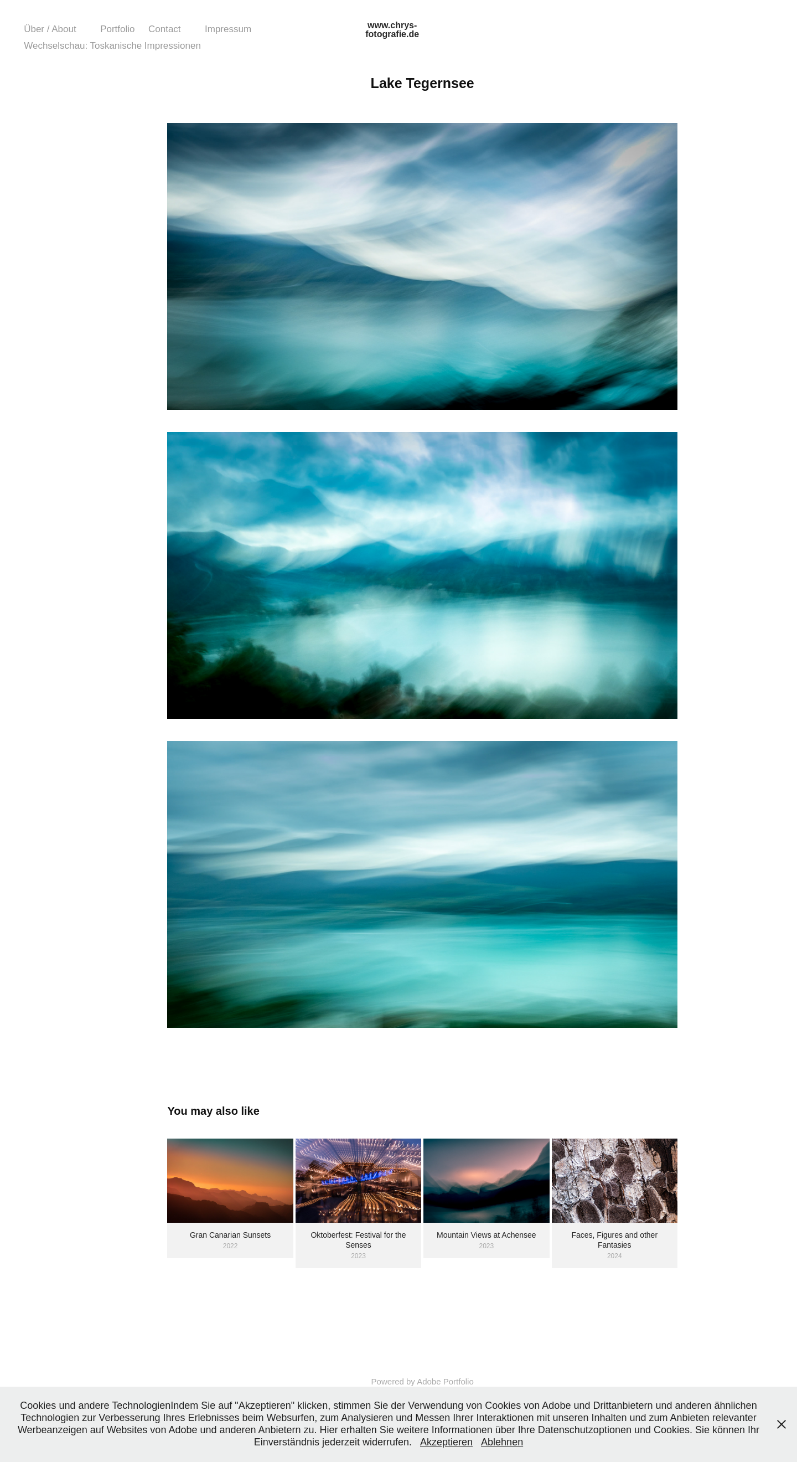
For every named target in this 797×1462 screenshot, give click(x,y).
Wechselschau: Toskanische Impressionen (112, 45)
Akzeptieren (446, 1442)
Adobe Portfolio (445, 1381)
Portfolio (117, 29)
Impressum (228, 29)
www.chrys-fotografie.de (392, 29)
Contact (164, 29)
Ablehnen (502, 1442)
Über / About (50, 29)
